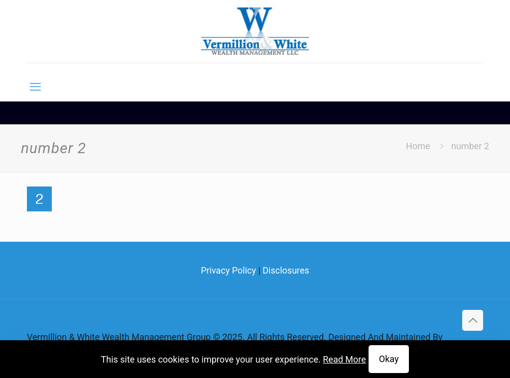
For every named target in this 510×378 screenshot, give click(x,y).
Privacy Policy (228, 270)
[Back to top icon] (472, 320)
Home (418, 146)
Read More (344, 359)
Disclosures (285, 270)
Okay (389, 359)
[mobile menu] (35, 87)
